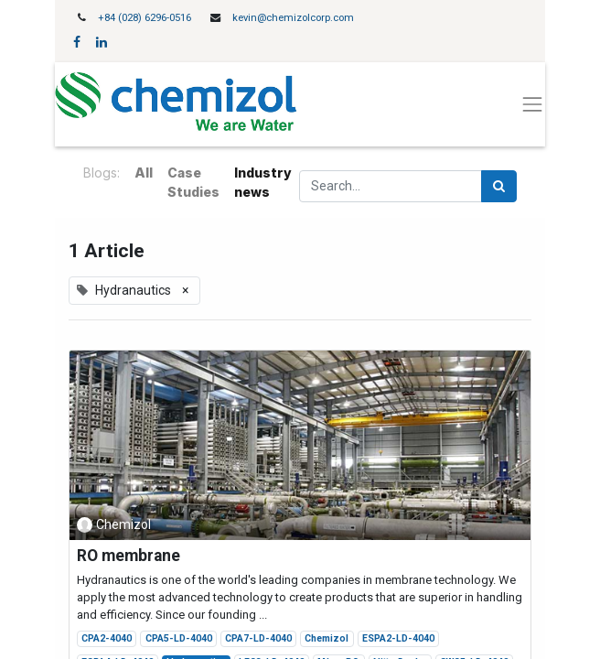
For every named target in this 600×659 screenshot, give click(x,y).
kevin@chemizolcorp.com (293, 18)
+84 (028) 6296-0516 (144, 18)
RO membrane (128, 556)
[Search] (499, 186)
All (143, 172)
